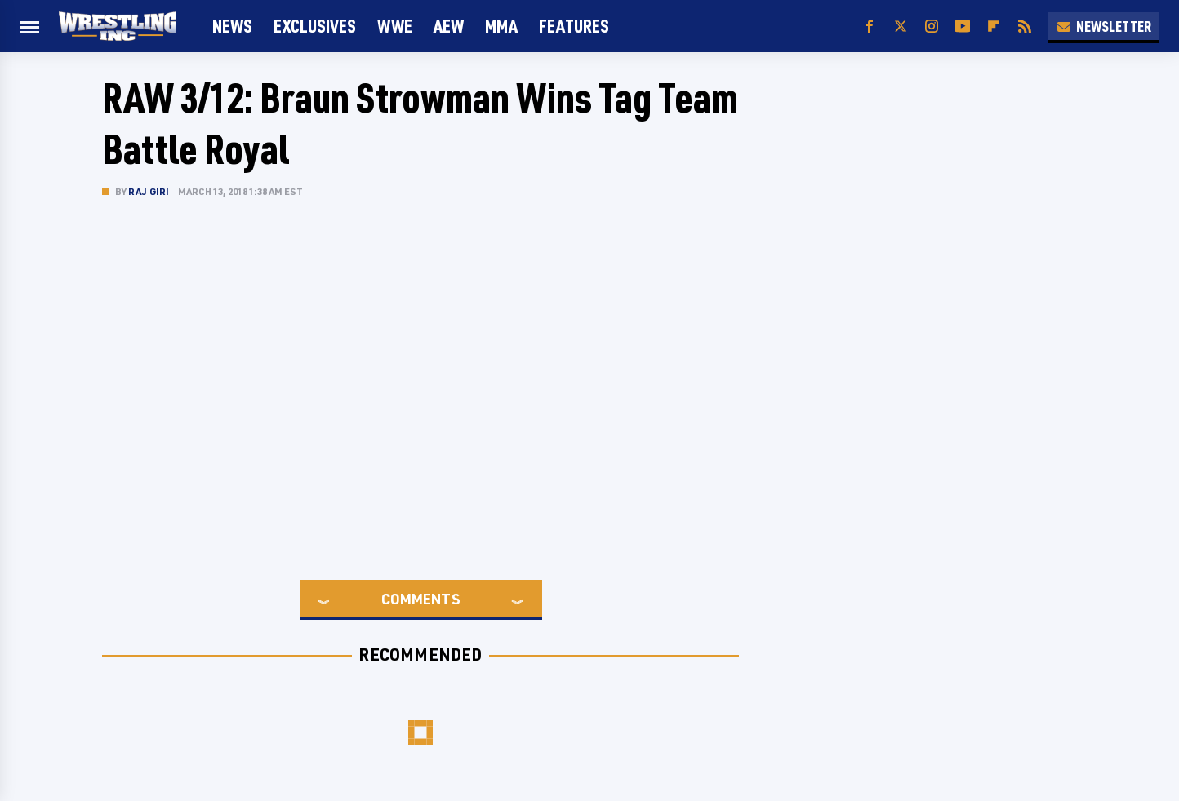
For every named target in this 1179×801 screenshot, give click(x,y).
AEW (449, 26)
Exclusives (315, 26)
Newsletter (1104, 26)
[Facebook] (869, 26)
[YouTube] (962, 26)
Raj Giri (149, 191)
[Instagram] (931, 26)
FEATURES (574, 26)
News (232, 26)
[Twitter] (900, 26)
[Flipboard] (993, 26)
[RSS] (1024, 26)
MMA (501, 26)
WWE (394, 26)
